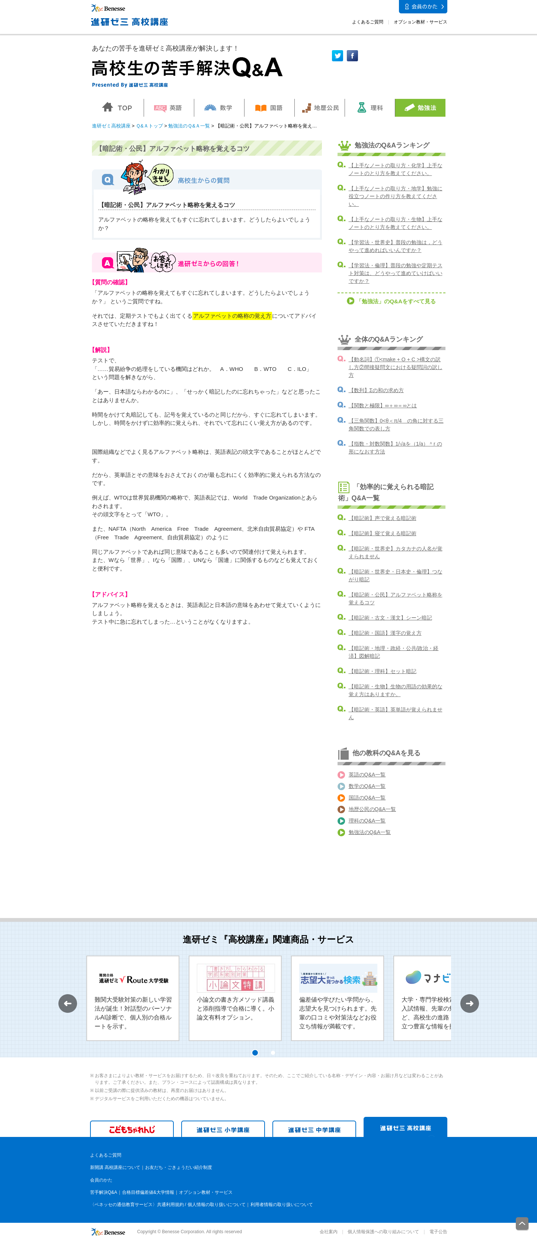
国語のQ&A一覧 (367, 798)
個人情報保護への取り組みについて (383, 1231)
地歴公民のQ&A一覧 (372, 809)
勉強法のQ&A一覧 (370, 832)
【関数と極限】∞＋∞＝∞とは (383, 405)
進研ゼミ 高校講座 (405, 1127)
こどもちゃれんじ (132, 1129)
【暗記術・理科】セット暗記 (382, 671)
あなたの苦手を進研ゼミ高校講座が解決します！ (165, 48)
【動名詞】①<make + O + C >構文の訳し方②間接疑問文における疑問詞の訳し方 (395, 367)
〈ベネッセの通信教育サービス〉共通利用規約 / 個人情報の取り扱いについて (168, 1204)
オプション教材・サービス (420, 22)
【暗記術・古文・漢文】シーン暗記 (390, 618)
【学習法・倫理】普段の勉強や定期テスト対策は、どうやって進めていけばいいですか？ (395, 273)
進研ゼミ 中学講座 (314, 1129)
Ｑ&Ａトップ (149, 126)
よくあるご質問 (367, 22)
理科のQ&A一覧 (367, 821)
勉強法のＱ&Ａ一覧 (189, 126)
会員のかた (101, 1180)
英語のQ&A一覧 (367, 775)
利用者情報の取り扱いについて (281, 1204)
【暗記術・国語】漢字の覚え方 (385, 633)
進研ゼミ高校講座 (111, 126)
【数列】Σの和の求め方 (376, 390)
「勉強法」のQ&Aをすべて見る (396, 301)
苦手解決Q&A (103, 1192)
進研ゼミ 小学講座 (223, 1129)
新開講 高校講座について (115, 1167)
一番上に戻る (522, 1224)
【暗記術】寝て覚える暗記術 (382, 533)
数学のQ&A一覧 (367, 786)
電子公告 (438, 1231)
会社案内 (329, 1231)
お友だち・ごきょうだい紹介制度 (178, 1167)
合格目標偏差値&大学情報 (148, 1192)
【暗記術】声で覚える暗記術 (382, 518)
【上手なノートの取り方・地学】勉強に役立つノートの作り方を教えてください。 (395, 196)
